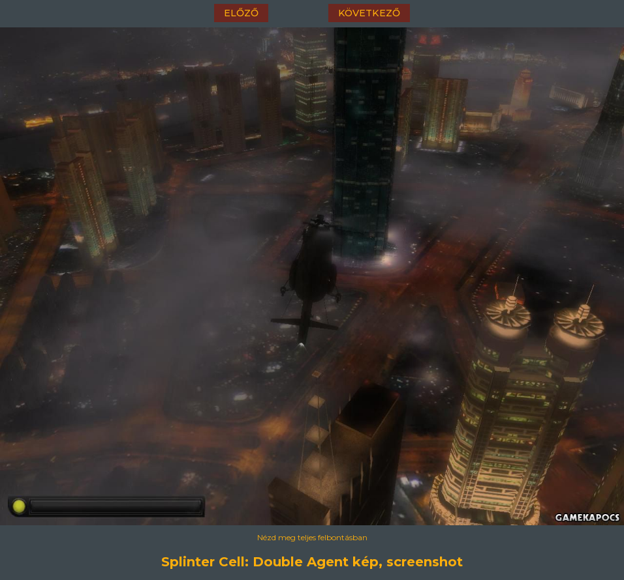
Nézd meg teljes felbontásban (312, 537)
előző (241, 13)
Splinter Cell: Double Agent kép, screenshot (312, 562)
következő (369, 13)
